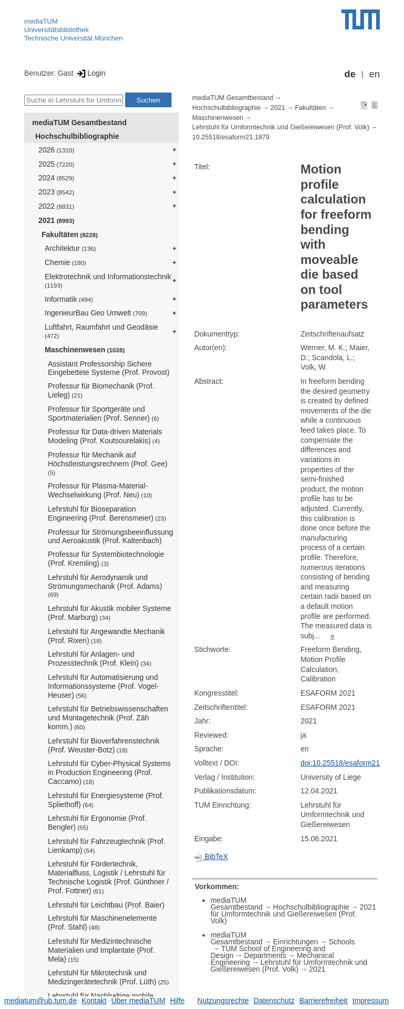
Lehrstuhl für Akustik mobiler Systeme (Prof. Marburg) (109, 612)
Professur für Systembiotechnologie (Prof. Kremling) (106, 558)
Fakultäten (70, 234)
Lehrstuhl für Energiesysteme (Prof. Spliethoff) (106, 800)
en (374, 74)
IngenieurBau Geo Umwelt (96, 313)
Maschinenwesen (85, 349)
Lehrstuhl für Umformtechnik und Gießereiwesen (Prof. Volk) (280, 127)
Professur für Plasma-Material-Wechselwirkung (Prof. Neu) (100, 490)
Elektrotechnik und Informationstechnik (108, 280)
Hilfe (177, 1000)
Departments (265, 955)
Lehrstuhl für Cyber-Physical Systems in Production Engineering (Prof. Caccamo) (109, 772)
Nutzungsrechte (223, 1000)
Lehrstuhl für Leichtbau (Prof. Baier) (106, 905)
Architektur (70, 248)
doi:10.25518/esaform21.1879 (349, 763)
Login (90, 73)
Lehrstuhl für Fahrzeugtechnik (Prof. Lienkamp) (106, 845)
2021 (56, 220)
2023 (56, 192)
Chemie (65, 262)
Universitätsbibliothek (56, 30)
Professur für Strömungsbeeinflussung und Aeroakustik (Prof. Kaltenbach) (110, 536)
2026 (56, 150)
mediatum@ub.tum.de (40, 1000)
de (350, 74)
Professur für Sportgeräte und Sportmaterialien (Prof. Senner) (103, 413)
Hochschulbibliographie (77, 136)
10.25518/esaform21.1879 (230, 137)
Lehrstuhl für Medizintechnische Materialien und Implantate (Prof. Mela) (101, 950)
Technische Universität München (73, 38)
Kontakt (94, 1000)
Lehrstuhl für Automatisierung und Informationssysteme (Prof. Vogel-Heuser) (103, 686)
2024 (56, 178)
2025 (56, 164)
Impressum (370, 1000)
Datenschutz (274, 1000)
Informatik (69, 299)
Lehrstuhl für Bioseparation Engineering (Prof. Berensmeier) (107, 513)
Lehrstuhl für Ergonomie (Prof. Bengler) (97, 822)
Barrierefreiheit (323, 1000)
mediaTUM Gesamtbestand (79, 122)
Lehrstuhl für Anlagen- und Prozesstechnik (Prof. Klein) (100, 658)
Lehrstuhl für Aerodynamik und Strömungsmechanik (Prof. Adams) (105, 585)
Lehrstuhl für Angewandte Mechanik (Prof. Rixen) (106, 636)
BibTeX (211, 856)
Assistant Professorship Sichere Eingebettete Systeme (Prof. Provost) (108, 368)
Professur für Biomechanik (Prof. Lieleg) (101, 390)
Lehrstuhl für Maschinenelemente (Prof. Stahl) (102, 922)
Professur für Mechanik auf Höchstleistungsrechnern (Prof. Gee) (107, 463)
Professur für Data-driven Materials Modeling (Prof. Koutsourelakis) (105, 436)
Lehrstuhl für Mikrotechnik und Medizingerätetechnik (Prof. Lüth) (108, 977)
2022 (56, 206)
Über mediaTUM (138, 1000)
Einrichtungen (295, 941)
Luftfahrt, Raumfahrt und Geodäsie (101, 331)
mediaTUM (41, 21)
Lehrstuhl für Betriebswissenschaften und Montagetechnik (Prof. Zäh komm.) (108, 718)
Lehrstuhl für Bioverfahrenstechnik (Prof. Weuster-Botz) (103, 745)
